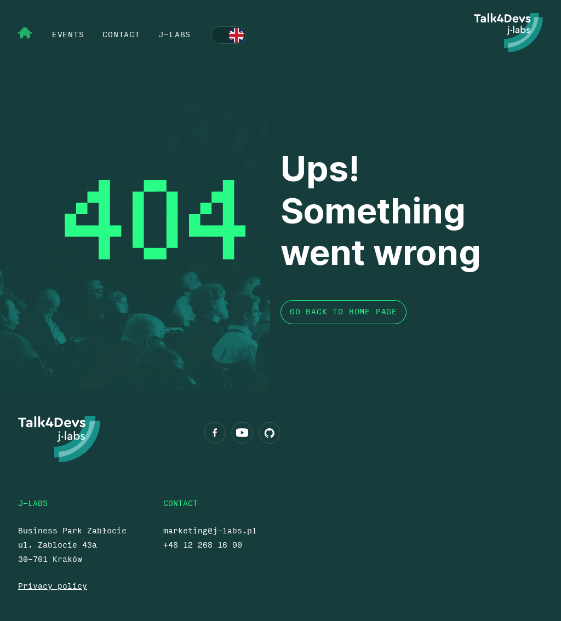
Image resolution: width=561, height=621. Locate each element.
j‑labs (174, 34)
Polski (228, 35)
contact (121, 34)
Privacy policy (52, 586)
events (68, 34)
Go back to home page (343, 312)
